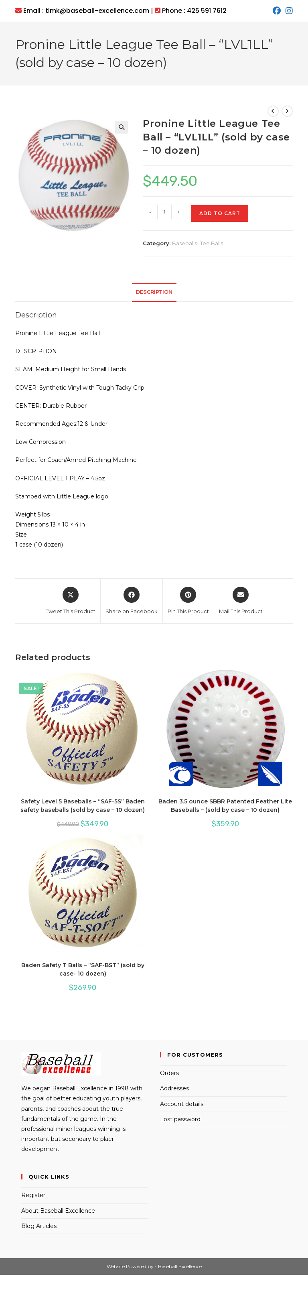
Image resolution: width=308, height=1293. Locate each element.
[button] (121, 127)
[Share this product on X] (70, 601)
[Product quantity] (164, 212)
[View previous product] (273, 111)
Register (33, 1195)
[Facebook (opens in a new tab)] (276, 11)
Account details (181, 1104)
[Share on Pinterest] (188, 601)
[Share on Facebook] (131, 601)
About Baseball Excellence (58, 1210)
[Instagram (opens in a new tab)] (288, 11)
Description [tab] (154, 292)
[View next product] (287, 111)
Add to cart (219, 213)
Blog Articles (39, 1226)
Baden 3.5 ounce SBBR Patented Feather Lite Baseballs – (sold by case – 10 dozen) (225, 805)
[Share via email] (241, 601)
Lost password (180, 1119)
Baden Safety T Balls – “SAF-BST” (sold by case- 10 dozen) (82, 969)
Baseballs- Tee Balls (197, 243)
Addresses (174, 1088)
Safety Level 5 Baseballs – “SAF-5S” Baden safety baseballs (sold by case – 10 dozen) (82, 805)
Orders (169, 1073)
